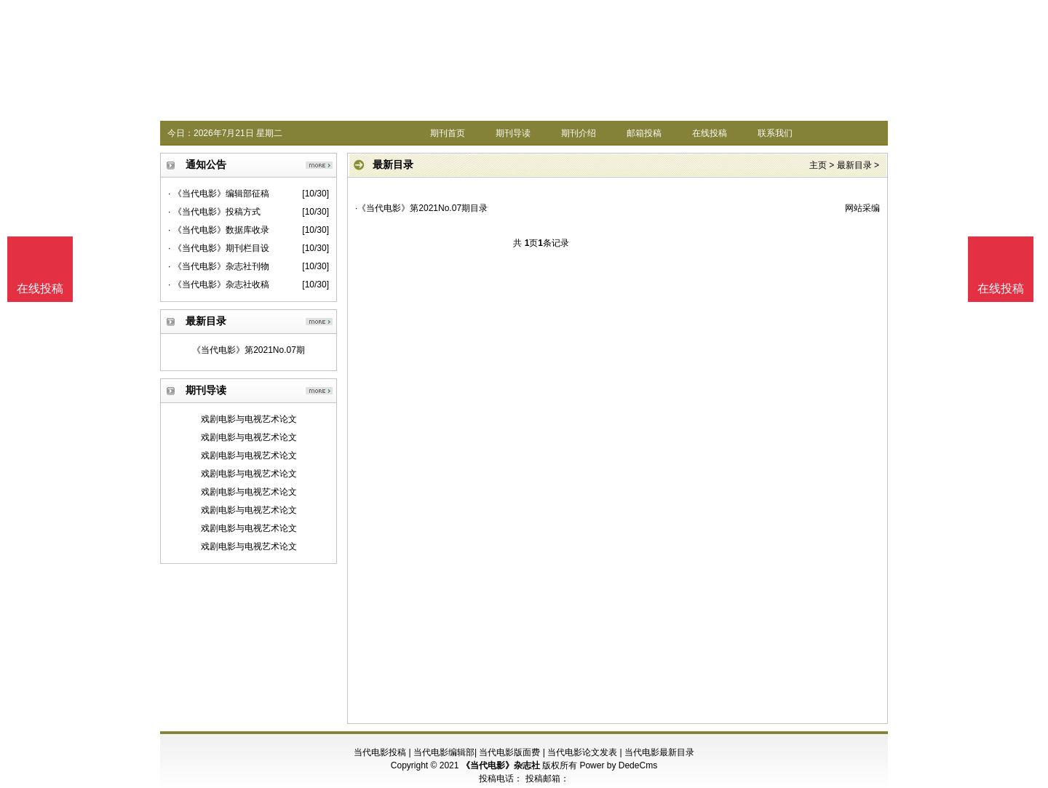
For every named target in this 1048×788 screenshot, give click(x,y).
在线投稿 (709, 133)
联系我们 (775, 133)
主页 (818, 165)
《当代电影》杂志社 (500, 765)
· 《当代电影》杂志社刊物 (218, 266)
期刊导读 (513, 133)
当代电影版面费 (509, 752)
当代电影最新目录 (659, 752)
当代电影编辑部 (444, 752)
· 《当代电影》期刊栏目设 (218, 248)
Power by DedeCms (618, 765)
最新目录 (854, 165)
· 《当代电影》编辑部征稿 (218, 193)
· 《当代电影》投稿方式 (214, 212)
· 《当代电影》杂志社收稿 (218, 284)
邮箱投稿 (644, 133)
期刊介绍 (578, 133)
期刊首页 (447, 133)
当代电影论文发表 (582, 752)
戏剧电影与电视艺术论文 (249, 419)
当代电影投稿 (380, 752)
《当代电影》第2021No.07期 (248, 350)
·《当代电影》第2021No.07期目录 (421, 208)
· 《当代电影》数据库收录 (218, 230)
